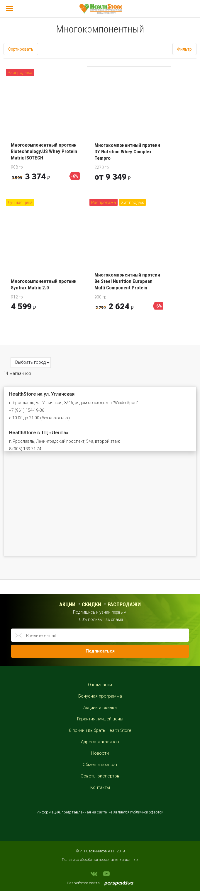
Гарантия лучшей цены (100, 719)
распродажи (124, 604)
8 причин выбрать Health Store (100, 730)
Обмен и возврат (100, 764)
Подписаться (100, 651)
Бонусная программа (100, 696)
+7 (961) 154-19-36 (26, 410)
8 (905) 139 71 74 (25, 449)
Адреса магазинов (100, 741)
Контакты (100, 787)
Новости (100, 753)
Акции (67, 604)
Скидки (91, 604)
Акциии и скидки (100, 707)
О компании (100, 684)
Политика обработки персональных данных (100, 859)
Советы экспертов (100, 776)
